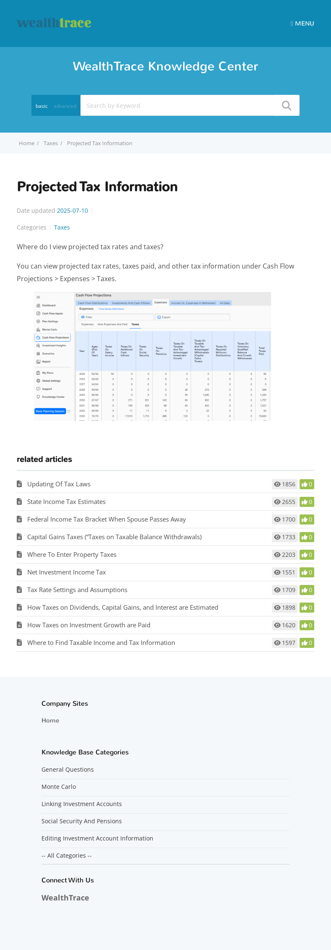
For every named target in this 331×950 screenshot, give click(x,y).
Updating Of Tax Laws (59, 484)
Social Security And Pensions (81, 821)
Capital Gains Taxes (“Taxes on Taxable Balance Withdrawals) (114, 536)
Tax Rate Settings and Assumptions (77, 589)
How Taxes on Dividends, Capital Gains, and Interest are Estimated (122, 607)
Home (50, 720)
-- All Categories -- (66, 855)
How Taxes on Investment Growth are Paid (88, 625)
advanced (65, 106)
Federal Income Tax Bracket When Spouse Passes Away (106, 519)
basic (42, 106)
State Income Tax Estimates (66, 501)
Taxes (51, 143)
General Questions (67, 769)
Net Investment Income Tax (66, 572)
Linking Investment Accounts (81, 804)
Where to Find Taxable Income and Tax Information (101, 642)
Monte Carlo (58, 786)
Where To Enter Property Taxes (71, 554)
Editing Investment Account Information (97, 838)
